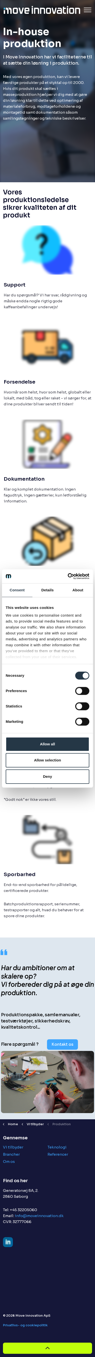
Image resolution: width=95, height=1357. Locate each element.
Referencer (58, 1154)
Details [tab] (47, 590)
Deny (47, 776)
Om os (9, 1161)
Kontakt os (62, 1044)
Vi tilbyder (13, 1147)
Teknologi (57, 1147)
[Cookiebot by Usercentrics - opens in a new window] (68, 576)
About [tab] (77, 590)
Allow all (47, 744)
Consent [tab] (17, 590)
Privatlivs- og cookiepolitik (25, 1325)
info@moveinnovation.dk (39, 1215)
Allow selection (47, 760)
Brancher (11, 1154)
